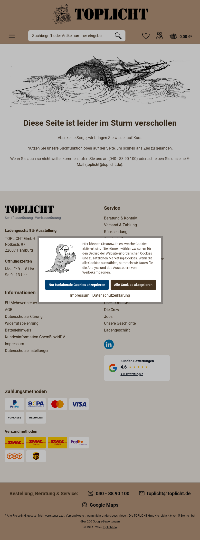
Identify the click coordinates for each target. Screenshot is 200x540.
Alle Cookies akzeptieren (133, 285)
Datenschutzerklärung (111, 295)
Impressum (79, 295)
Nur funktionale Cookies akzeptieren (77, 285)
